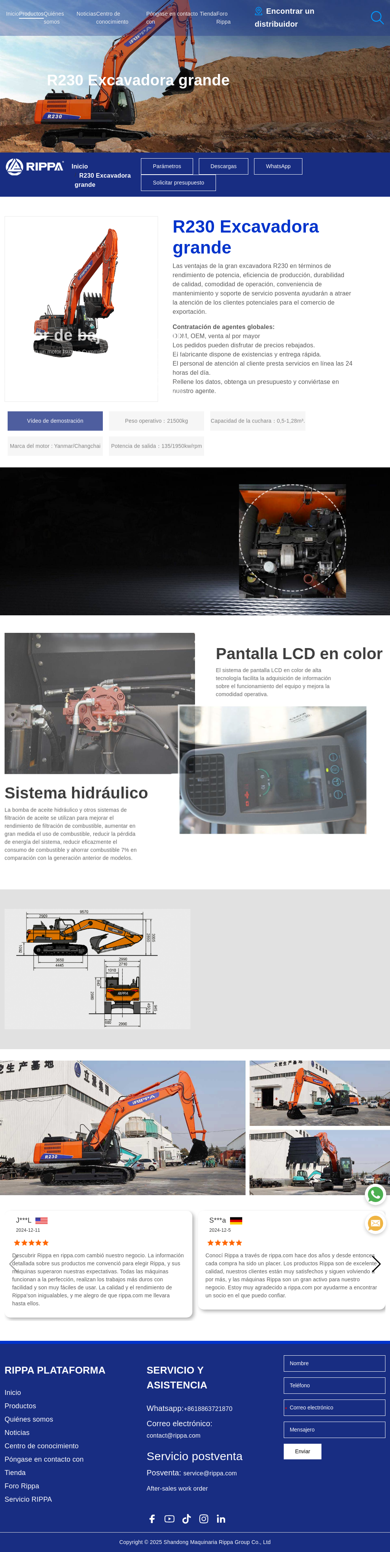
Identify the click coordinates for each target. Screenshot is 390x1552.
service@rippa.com (210, 1473)
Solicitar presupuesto (178, 183)
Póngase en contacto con (44, 1459)
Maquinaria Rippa (211, 1542)
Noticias (86, 14)
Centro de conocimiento (42, 1446)
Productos (31, 14)
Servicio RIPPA (28, 1499)
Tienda (208, 14)
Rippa (19, 1370)
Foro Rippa (22, 1486)
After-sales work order (177, 1488)
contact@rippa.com (173, 1435)
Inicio (12, 14)
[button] (376, 1264)
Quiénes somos (29, 1419)
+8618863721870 (208, 1409)
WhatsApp (278, 166)
